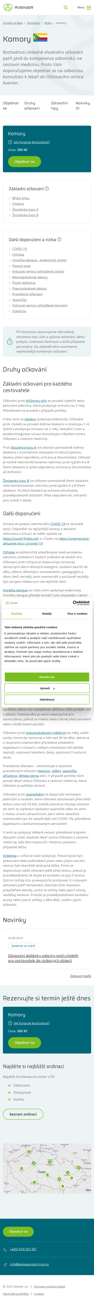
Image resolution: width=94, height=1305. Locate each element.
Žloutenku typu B (16, 480)
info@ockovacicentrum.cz (26, 1264)
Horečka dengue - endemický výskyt (39, 260)
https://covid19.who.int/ (21, 538)
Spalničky (19, 300)
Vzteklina (19, 311)
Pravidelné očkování (27, 294)
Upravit (47, 688)
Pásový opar (21, 266)
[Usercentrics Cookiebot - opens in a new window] (73, 603)
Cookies (39, 1294)
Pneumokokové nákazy (29, 288)
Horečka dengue (15, 590)
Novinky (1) (83, 105)
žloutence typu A (23, 447)
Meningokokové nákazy (30, 277)
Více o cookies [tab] (77, 613)
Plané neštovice (23, 282)
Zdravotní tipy (59, 105)
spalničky (69, 771)
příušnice (10, 775)
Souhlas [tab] (16, 613)
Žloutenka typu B (25, 215)
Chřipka (18, 254)
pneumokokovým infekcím (46, 732)
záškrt (56, 771)
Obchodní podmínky (16, 1294)
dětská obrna (29, 775)
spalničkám (35, 794)
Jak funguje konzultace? (29, 142)
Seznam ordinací (23, 1114)
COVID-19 (19, 248)
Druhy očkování (32, 105)
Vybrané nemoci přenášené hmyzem (39, 305)
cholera (30, 419)
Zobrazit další (80, 976)
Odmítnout (47, 699)
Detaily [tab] (47, 613)
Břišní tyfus (21, 198)
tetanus (44, 771)
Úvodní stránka (13, 23)
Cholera (18, 203)
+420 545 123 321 (19, 1249)
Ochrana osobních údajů (49, 1286)
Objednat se (11, 105)
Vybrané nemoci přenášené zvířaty (38, 271)
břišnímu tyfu (36, 400)
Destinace (33, 23)
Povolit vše (46, 677)
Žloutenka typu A (25, 209)
